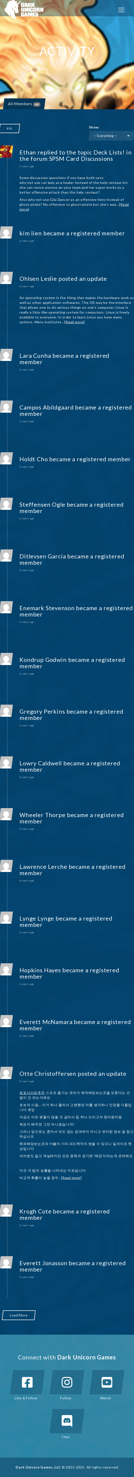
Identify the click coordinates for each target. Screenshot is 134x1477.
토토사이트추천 (32, 1093)
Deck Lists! (109, 152)
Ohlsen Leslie (38, 278)
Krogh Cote (35, 1211)
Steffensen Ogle (42, 504)
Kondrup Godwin (43, 659)
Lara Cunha (35, 355)
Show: (94, 127)
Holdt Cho (33, 458)
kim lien (30, 233)
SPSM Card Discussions (81, 158)
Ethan (27, 152)
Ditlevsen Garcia (42, 556)
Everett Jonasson (43, 1262)
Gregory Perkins (42, 711)
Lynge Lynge (36, 918)
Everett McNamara (45, 1021)
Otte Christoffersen (47, 1073)
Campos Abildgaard (46, 407)
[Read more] (74, 322)
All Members (24, 103)
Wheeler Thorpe (42, 814)
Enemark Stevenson (47, 607)
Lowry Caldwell (40, 763)
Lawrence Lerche (43, 866)
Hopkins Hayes (40, 969)
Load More (19, 1315)
